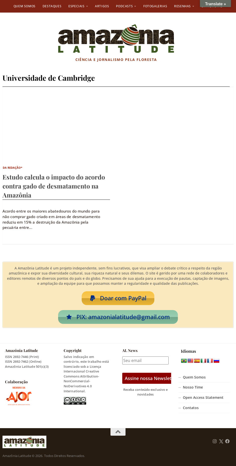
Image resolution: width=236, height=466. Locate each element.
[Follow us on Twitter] (221, 441)
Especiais (76, 6)
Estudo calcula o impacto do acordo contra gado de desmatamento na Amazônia (54, 186)
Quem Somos (25, 6)
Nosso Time (193, 387)
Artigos (102, 6)
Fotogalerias (155, 6)
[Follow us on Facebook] (227, 441)
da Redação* (13, 167)
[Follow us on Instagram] (214, 441)
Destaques (52, 6)
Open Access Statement (203, 397)
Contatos (191, 408)
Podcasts (124, 6)
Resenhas (182, 6)
